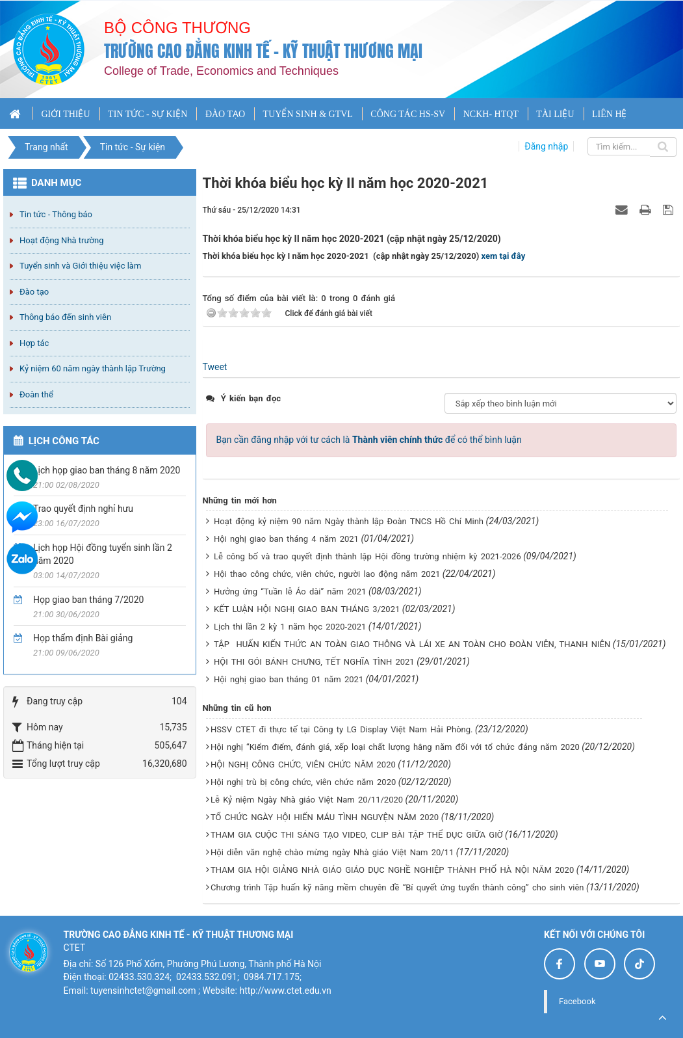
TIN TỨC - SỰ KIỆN (147, 114)
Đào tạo (34, 292)
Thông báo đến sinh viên (65, 317)
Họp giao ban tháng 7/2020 (88, 599)
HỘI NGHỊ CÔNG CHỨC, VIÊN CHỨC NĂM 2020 (303, 764)
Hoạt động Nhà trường (61, 240)
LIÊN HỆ (609, 114)
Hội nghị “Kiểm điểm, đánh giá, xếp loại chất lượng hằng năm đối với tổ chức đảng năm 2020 (395, 747)
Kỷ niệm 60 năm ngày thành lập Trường (92, 368)
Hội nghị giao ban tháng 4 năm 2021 (286, 539)
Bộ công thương (177, 27)
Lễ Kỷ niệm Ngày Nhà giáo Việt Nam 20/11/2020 (307, 800)
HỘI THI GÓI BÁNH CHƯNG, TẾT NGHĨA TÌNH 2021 (314, 662)
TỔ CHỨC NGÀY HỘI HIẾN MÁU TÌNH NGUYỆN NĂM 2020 (325, 817)
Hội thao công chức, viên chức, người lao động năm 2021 (327, 574)
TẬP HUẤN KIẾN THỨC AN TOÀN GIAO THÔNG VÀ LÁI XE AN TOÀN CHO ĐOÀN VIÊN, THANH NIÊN (412, 644)
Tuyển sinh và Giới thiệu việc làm (80, 266)
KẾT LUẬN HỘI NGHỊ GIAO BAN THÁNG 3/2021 (307, 609)
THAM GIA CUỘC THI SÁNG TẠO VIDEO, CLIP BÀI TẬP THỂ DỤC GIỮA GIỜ (357, 835)
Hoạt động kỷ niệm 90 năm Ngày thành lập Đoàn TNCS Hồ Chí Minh (348, 521)
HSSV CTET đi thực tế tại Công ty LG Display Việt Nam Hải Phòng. (342, 729)
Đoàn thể (36, 394)
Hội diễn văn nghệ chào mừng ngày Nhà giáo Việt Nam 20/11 (332, 852)
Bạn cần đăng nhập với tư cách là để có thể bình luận (369, 439)
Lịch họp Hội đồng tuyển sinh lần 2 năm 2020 (102, 554)
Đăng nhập (546, 146)
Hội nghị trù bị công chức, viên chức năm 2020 (303, 782)
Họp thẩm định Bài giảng (83, 638)
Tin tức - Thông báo (55, 214)
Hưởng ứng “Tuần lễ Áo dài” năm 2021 (290, 591)
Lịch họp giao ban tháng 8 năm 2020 (106, 470)
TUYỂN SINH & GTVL (308, 114)
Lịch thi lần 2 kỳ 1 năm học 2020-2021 (290, 627)
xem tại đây (504, 256)
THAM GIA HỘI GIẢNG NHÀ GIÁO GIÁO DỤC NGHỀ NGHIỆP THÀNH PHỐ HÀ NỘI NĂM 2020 (392, 870)
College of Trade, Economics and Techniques (221, 70)
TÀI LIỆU (555, 114)
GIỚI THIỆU (65, 114)
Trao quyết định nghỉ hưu (83, 508)
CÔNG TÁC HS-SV (407, 114)
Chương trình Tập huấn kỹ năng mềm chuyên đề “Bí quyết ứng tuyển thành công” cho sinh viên (397, 887)
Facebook (577, 1001)
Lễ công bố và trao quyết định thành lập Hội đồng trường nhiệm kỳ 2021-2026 (367, 556)
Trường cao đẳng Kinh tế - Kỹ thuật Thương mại (263, 51)
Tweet (215, 367)
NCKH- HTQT (491, 114)
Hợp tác (34, 343)
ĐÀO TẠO (225, 114)
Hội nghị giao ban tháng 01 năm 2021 (288, 679)
